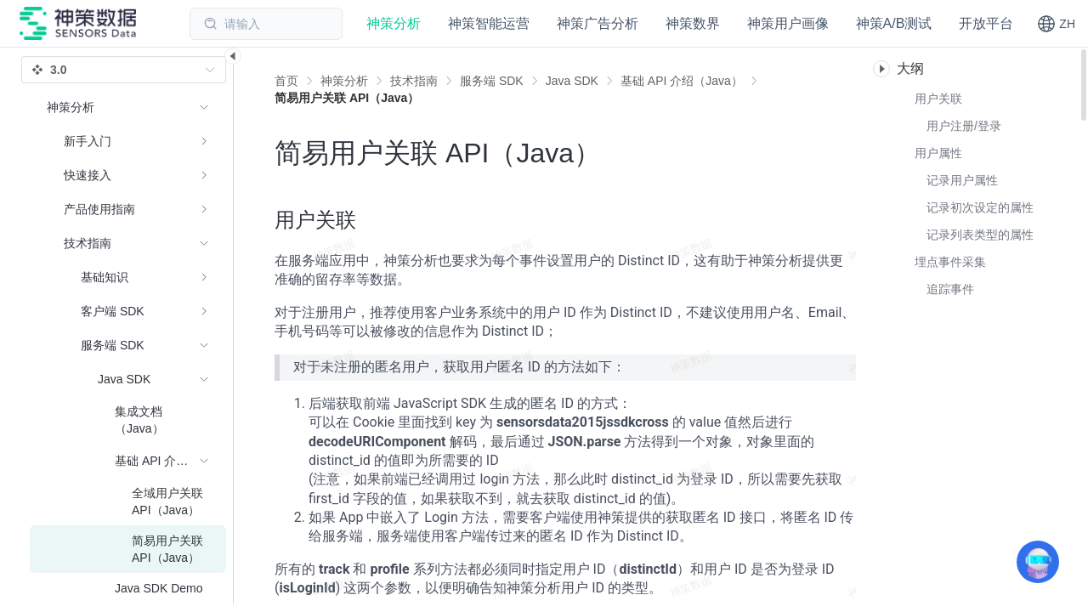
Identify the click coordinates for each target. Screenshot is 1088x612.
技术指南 (414, 81)
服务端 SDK (492, 81)
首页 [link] (286, 81)
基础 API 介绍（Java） (681, 81)
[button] (1056, 23)
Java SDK (572, 81)
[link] (344, 81)
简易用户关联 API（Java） (347, 98)
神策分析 (344, 81)
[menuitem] (128, 141)
